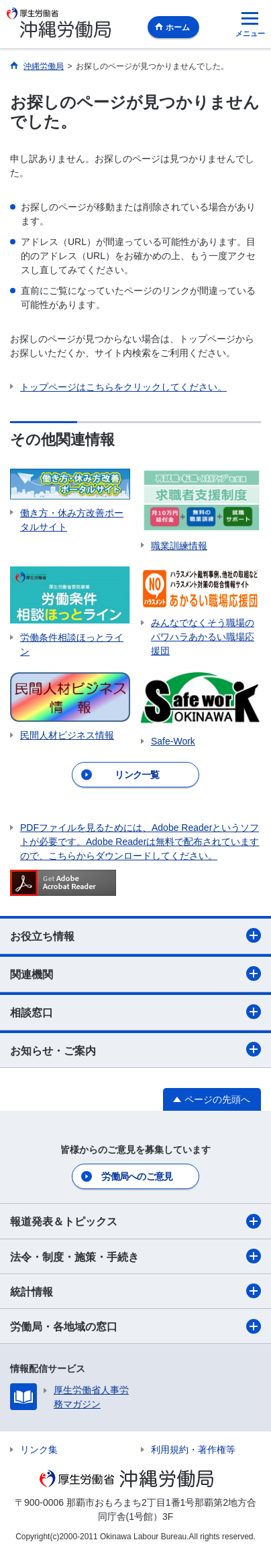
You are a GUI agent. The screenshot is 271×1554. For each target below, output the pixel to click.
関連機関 (135, 973)
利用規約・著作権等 (193, 1449)
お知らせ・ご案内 (135, 1049)
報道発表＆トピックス (135, 1221)
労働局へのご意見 (136, 1176)
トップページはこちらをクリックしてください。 (123, 387)
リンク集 (39, 1449)
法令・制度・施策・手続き (135, 1256)
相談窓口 (135, 1011)
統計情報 (135, 1291)
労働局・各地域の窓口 (135, 1326)
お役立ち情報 (135, 935)
